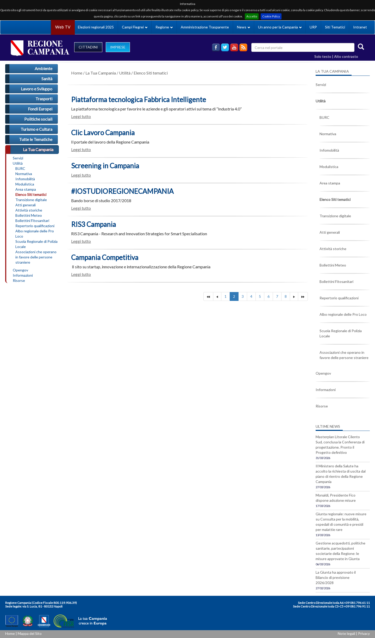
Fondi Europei (40, 108)
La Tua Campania (38, 149)
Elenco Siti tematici (30, 194)
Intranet (360, 27)
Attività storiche (28, 210)
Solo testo (322, 56)
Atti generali (25, 205)
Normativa (23, 173)
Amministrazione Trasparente (205, 27)
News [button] (243, 27)
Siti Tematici (335, 27)
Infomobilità (25, 179)
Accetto (251, 16)
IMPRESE (118, 47)
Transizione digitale (31, 199)
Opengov (20, 270)
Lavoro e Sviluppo (36, 88)
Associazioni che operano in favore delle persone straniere (36, 257)
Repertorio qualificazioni (34, 226)
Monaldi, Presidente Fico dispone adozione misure (336, 498)
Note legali (346, 633)
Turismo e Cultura (36, 129)
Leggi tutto (81, 116)
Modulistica (24, 184)
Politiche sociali (38, 118)
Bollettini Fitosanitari (32, 220)
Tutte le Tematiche (35, 139)
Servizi (18, 158)
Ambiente (43, 68)
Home (76, 72)
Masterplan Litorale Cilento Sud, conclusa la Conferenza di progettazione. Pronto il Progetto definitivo (340, 445)
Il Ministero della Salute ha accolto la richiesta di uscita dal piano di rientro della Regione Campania (341, 474)
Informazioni (23, 275)
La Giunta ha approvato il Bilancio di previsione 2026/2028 (336, 577)
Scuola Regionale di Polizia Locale (36, 244)
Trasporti (43, 98)
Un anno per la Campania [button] (280, 27)
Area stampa (25, 189)
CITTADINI (88, 47)
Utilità (18, 163)
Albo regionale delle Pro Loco (34, 233)
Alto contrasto (346, 56)
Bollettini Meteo (28, 215)
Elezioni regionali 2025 (96, 27)
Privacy (364, 633)
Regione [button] (164, 27)
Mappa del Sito (30, 633)
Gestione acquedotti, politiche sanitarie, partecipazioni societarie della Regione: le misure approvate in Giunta (340, 551)
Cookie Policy (271, 16)
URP (313, 27)
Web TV (62, 26)
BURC (20, 168)
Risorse (19, 280)
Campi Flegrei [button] (134, 27)
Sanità (46, 78)
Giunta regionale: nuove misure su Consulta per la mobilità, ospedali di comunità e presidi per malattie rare (341, 522)
